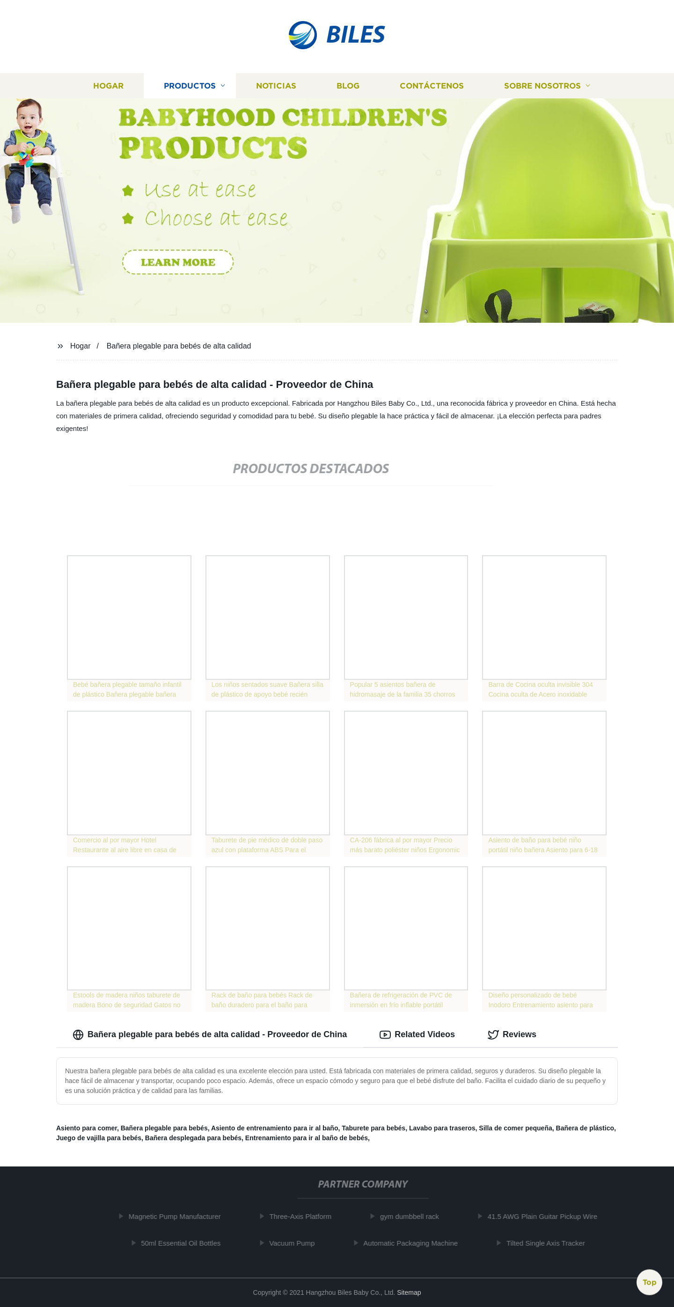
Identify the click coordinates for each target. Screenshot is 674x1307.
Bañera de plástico (585, 1128)
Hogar (108, 85)
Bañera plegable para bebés (164, 1128)
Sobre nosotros (542, 85)
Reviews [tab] (512, 1034)
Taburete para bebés (373, 1128)
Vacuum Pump (296, 1243)
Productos (190, 85)
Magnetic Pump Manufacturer (179, 1216)
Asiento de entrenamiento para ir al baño (274, 1128)
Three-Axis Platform (305, 1216)
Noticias (276, 85)
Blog (348, 85)
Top (650, 1282)
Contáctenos (432, 85)
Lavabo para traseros (442, 1128)
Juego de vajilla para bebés (98, 1138)
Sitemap (409, 1292)
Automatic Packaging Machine (415, 1243)
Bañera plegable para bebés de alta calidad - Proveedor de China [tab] (210, 1034)
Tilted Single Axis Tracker (550, 1243)
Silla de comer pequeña (515, 1128)
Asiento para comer (86, 1128)
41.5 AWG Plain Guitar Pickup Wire (547, 1216)
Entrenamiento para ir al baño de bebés (306, 1138)
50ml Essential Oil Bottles (185, 1243)
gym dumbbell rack (414, 1216)
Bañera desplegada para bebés (193, 1138)
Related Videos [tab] (417, 1034)
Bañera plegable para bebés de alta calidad (179, 346)
